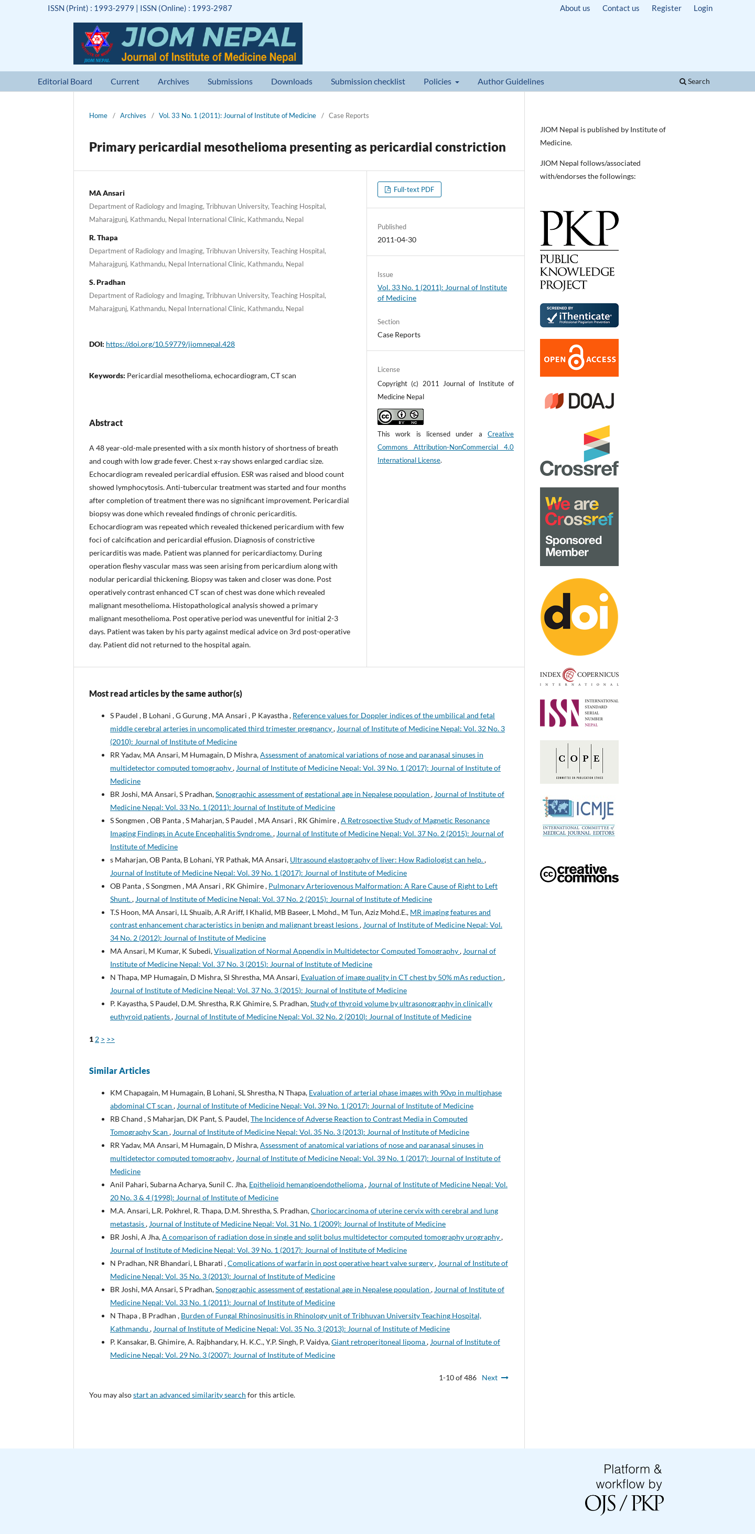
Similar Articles (119, 1070)
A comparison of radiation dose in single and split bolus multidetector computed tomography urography (331, 1236)
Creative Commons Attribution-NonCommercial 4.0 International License (446, 447)
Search (695, 81)
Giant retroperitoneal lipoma (379, 1341)
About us (575, 8)
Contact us (621, 8)
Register (667, 8)
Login (703, 8)
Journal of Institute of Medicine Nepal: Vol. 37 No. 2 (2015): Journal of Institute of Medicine (283, 898)
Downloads (291, 81)
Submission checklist (368, 81)
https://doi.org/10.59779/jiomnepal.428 (170, 343)
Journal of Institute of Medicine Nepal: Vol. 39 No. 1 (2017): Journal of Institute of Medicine (258, 872)
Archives (173, 81)
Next (490, 1377)
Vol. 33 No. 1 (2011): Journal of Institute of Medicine (237, 115)
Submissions (230, 81)
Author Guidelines (511, 81)
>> (110, 1039)
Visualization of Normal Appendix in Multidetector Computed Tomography (337, 950)
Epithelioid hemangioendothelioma (307, 1184)
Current (125, 81)
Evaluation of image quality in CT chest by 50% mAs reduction (402, 977)
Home (98, 115)
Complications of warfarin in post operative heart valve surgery (331, 1263)
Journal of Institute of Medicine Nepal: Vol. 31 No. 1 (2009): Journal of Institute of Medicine (297, 1223)
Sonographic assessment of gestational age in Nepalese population (323, 794)
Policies (438, 81)
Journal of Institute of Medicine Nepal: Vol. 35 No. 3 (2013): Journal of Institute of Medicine (320, 1131)
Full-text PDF (413, 189)
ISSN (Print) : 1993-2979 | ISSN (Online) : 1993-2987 (140, 8)
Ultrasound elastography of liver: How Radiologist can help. (387, 859)
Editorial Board (65, 81)
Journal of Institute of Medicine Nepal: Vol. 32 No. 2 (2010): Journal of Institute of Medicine (323, 1016)
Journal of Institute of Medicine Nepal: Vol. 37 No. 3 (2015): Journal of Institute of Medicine (258, 990)
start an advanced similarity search (189, 1394)
